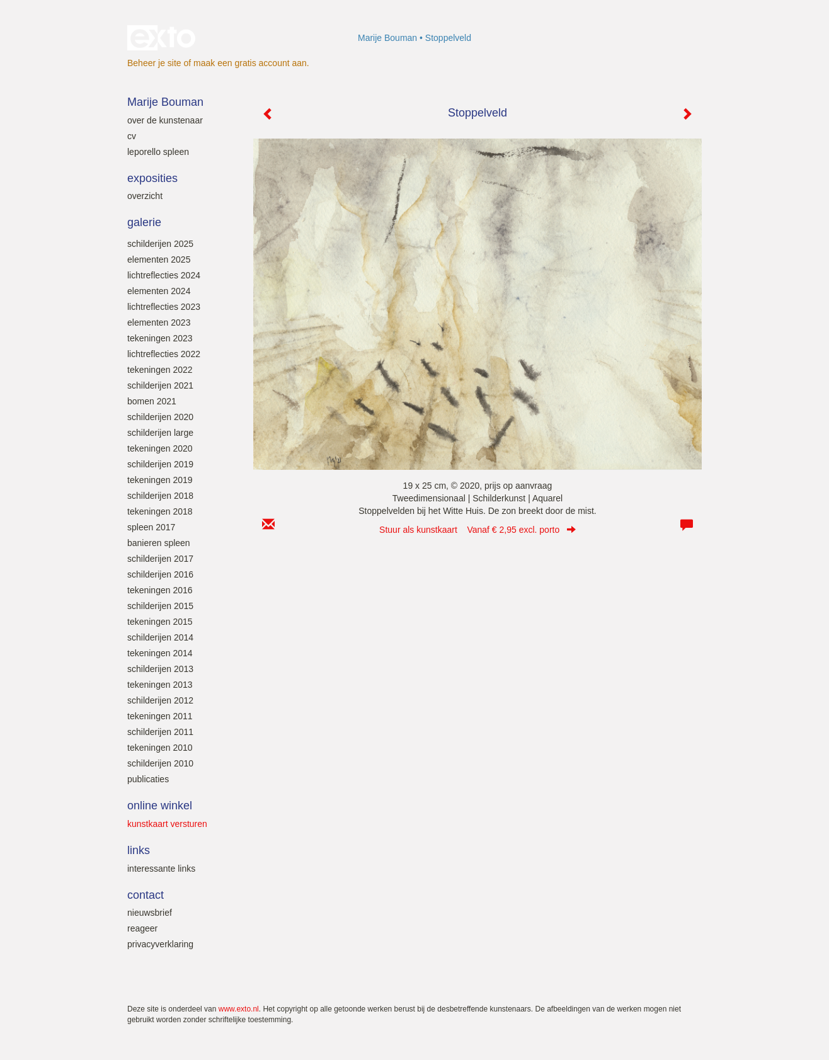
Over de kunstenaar (165, 120)
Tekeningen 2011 (160, 716)
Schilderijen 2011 (160, 732)
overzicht (145, 196)
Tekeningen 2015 (160, 622)
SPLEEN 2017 (151, 527)
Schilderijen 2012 (160, 700)
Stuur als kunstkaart (477, 530)
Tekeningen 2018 (160, 511)
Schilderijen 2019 (160, 464)
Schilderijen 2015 (160, 606)
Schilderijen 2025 (160, 244)
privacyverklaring (160, 944)
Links (138, 850)
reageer (142, 928)
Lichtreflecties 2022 (163, 354)
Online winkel (159, 805)
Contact (145, 895)
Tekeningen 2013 (160, 685)
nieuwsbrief (149, 913)
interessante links (161, 868)
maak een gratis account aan (250, 63)
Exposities (152, 178)
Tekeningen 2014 (160, 653)
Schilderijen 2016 (160, 574)
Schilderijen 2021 (160, 385)
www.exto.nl (239, 1009)
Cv (131, 136)
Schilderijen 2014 (160, 637)
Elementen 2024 (158, 291)
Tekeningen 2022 (160, 370)
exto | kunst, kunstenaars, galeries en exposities (162, 37)
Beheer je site (154, 63)
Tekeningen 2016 (160, 590)
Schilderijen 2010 (160, 763)
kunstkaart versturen (167, 824)
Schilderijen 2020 (160, 417)
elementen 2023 (158, 322)
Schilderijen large (160, 433)
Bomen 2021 (151, 401)
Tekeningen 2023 (160, 338)
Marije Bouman (387, 38)
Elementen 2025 (158, 259)
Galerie (144, 222)
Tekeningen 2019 (160, 480)
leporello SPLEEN (158, 152)
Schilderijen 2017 (160, 559)
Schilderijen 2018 (160, 496)
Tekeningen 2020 (160, 448)
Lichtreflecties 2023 (163, 307)
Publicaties (148, 779)
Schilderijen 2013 (160, 669)
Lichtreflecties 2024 (163, 275)
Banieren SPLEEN (158, 543)
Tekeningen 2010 (160, 748)
